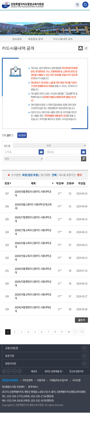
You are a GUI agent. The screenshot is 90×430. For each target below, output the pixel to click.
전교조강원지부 (76, 371)
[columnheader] (7, 183)
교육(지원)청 (11, 348)
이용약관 (41, 380)
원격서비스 (33, 386)
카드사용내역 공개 (64, 39)
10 (68, 331)
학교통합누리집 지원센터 (13, 386)
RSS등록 (22, 135)
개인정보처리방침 (10, 380)
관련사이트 (10, 363)
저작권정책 (27, 380)
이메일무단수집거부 (59, 380)
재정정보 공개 (37, 39)
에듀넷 (34, 371)
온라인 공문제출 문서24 (55, 371)
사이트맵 (76, 380)
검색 (83, 158)
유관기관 (9, 356)
